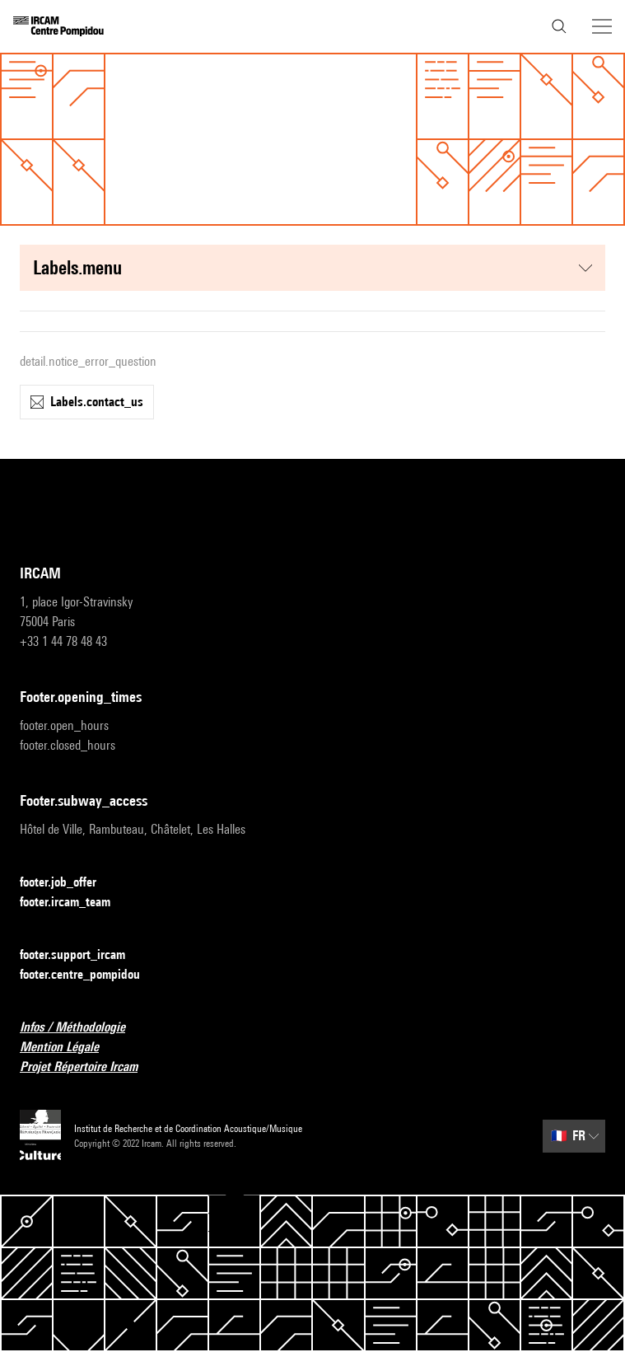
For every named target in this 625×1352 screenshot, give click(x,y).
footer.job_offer (68, 882)
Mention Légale (69, 1047)
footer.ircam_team (75, 902)
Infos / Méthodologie (82, 1027)
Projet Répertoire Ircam (88, 1067)
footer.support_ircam (82, 955)
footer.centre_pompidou (90, 975)
